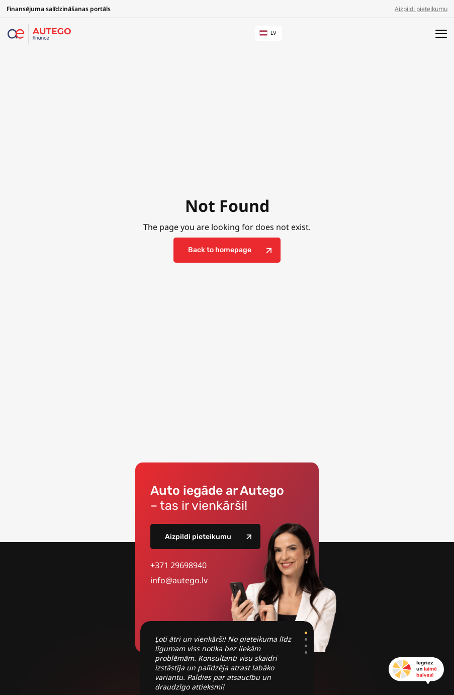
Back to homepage (219, 250)
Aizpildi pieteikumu (421, 9)
